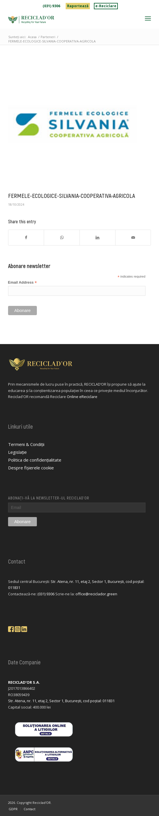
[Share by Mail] (133, 237)
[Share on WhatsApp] (62, 237)
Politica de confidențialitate (34, 460)
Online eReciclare (82, 396)
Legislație (17, 452)
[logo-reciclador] (65, 19)
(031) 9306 (51, 5)
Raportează (77, 5)
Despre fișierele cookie (31, 468)
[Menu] (148, 18)
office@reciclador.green (96, 593)
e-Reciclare (105, 5)
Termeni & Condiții (26, 444)
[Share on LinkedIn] (97, 237)
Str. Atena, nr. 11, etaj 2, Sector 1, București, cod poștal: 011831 (61, 700)
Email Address (22, 282)
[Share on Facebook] (26, 237)
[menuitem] (51, 6)
